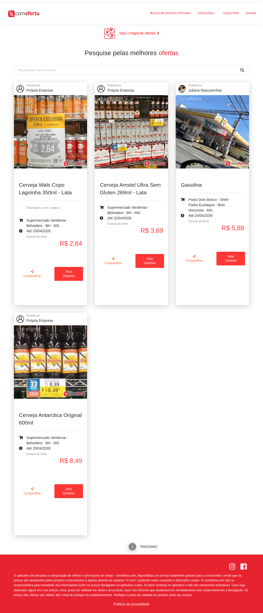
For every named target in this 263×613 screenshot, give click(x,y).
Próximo (148, 547)
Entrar (251, 10)
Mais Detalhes (69, 274)
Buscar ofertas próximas (170, 10)
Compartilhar (32, 274)
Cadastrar (231, 10)
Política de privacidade (131, 604)
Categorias (206, 10)
